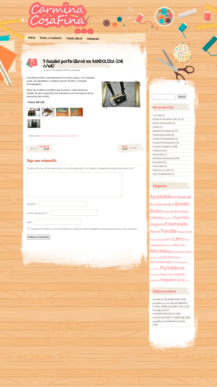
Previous (37, 148)
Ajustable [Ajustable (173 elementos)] (161, 196)
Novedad (157, 162)
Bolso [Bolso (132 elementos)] (156, 211)
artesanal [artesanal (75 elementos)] (181, 197)
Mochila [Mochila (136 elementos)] (158, 251)
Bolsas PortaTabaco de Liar (167, 119)
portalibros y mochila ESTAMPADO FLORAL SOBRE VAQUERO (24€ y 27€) (171, 305)
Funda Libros (74, 38)
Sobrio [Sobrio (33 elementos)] (179, 274)
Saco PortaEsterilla (162, 174)
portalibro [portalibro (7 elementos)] (155, 269)
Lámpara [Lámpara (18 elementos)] (155, 245)
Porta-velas (158, 166)
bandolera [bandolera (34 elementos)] (166, 204)
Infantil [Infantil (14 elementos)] (188, 232)
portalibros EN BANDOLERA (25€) (169, 299)
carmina (76, 70)
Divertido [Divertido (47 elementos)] (181, 217)
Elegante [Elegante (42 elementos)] (157, 224)
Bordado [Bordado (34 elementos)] (181, 211)
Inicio (31, 38)
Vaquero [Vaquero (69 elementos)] (168, 280)
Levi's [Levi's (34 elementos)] (168, 239)
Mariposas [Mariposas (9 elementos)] (167, 245)
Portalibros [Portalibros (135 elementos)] (172, 268)
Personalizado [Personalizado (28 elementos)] (160, 262)
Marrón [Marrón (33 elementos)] (179, 245)
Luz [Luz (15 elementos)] (187, 239)
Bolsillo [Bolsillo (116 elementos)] (182, 204)
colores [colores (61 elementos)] (156, 217)
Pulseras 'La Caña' (162, 170)
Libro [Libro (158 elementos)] (179, 238)
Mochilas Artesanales (163, 158)
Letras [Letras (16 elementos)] (159, 239)
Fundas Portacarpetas (164, 142)
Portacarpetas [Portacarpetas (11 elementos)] (179, 262)
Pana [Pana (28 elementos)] (171, 257)
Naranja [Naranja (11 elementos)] (180, 251)
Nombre (32, 208)
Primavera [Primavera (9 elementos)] (155, 274)
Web (29, 226)
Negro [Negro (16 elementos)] (189, 251)
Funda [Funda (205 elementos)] (168, 230)
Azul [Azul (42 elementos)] (153, 204)
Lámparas (93, 39)
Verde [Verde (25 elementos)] (181, 280)
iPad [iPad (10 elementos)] (152, 239)
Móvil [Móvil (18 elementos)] (171, 252)
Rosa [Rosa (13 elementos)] (170, 274)
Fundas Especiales (162, 134)
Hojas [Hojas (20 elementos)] (180, 232)
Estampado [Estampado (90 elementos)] (176, 224)
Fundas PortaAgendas (164, 138)
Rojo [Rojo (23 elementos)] (164, 274)
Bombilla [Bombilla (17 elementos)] (168, 212)
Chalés (156, 127)
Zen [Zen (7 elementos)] (187, 280)
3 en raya (157, 115)
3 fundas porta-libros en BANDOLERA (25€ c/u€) (137, 62)
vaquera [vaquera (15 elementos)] (155, 280)
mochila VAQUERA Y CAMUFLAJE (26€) (171, 317)
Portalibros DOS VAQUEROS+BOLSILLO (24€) (166, 312)
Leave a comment (68, 135)
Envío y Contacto (51, 38)
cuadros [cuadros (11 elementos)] (168, 218)
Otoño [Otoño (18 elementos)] (163, 257)
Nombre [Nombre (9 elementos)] (154, 257)
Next (133, 148)
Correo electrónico (37, 217)
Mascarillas (158, 154)
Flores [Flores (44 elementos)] (155, 231)
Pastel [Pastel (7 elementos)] (178, 257)
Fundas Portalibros (49, 135)
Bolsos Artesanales (162, 123)
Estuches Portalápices (163, 130)
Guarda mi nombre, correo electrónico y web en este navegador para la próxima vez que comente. (84, 233)
